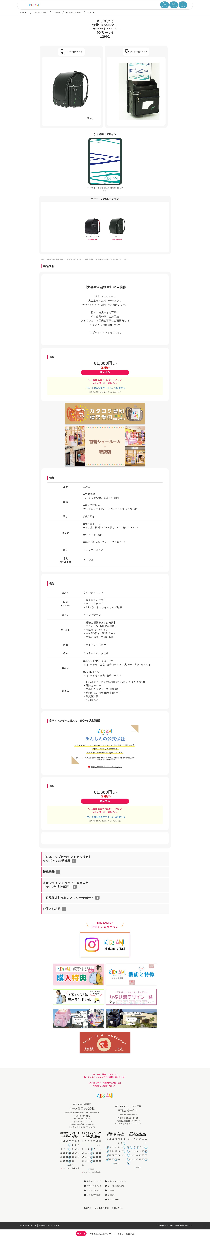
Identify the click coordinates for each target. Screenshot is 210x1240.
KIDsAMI (56, 13)
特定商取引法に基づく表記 (49, 1225)
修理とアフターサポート (117, 1181)
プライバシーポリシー (27, 1225)
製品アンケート (114, 1199)
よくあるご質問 (102, 1208)
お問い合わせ (117, 1208)
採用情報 (111, 1195)
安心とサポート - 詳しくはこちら (106, 766)
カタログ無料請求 (93, 1195)
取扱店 (183, 4)
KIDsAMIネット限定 (74, 13)
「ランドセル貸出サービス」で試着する (105, 388)
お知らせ (88, 1208)
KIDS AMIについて (94, 1186)
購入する (105, 372)
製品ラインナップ (93, 1181)
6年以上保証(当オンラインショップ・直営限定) (112, 1233)
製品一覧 (164, 4)
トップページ (23, 13)
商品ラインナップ (41, 13)
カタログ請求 (174, 4)
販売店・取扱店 (93, 1190)
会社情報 (111, 1190)
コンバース (91, 13)
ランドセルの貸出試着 (116, 1186)
